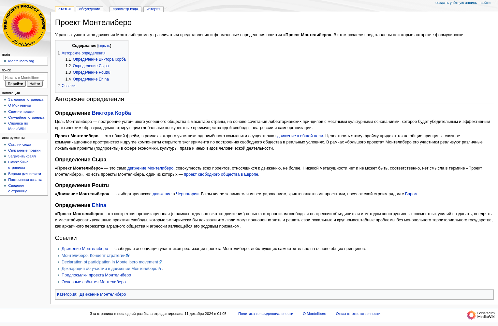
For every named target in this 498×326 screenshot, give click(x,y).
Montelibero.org (21, 61)
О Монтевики (19, 105)
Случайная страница (26, 117)
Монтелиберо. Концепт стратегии (93, 255)
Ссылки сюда (19, 144)
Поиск (6, 70)
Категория (66, 294)
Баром (411, 194)
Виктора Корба (111, 113)
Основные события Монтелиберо (94, 282)
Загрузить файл (22, 156)
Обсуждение (89, 9)
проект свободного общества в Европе (221, 174)
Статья (64, 9)
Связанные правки (24, 150)
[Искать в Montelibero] (24, 78)
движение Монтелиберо (150, 168)
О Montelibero (314, 314)
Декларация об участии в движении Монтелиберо (109, 268)
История (154, 9)
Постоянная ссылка (25, 180)
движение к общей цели (300, 136)
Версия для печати (24, 174)
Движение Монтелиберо (85, 248)
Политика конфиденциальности (265, 314)
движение (162, 194)
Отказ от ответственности (358, 314)
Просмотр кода (125, 9)
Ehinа (99, 205)
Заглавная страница (25, 99)
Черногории (187, 194)
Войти (486, 3)
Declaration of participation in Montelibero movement (110, 262)
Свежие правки (21, 111)
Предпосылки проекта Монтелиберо (96, 275)
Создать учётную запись (456, 3)
